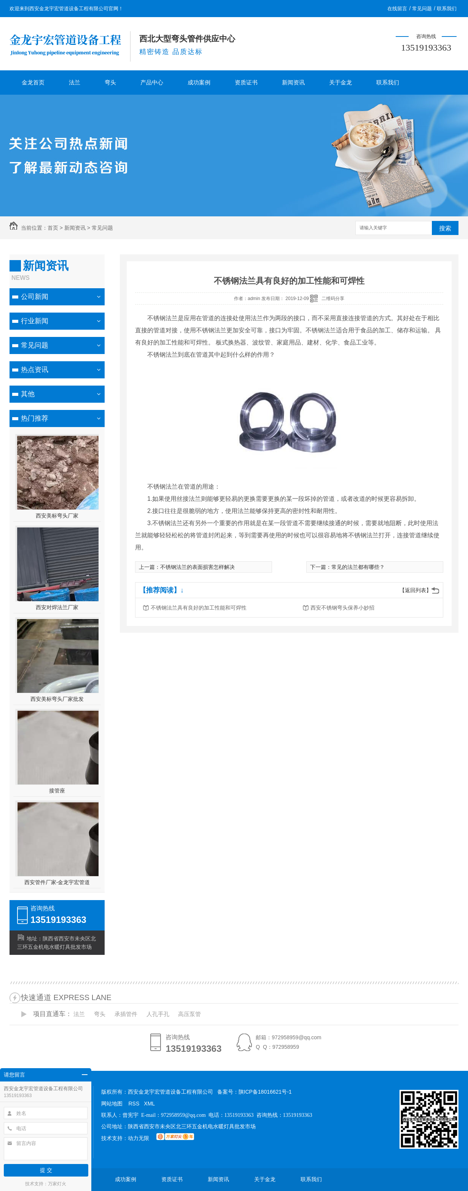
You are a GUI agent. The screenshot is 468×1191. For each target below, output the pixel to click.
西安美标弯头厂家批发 (57, 699)
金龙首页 (33, 82)
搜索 (445, 228)
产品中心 (151, 82)
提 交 (46, 1170)
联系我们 (447, 8)
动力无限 (138, 1138)
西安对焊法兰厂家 (57, 607)
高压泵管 (189, 1014)
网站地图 (112, 1103)
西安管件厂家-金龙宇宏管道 (57, 882)
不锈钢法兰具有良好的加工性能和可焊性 (199, 608)
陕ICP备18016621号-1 (265, 1092)
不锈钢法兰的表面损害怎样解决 (197, 567)
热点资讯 (34, 369)
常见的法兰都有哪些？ (358, 567)
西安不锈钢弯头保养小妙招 (342, 608)
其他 (28, 394)
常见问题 (422, 8)
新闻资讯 (293, 82)
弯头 (110, 82)
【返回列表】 (415, 590)
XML (149, 1103)
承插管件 (126, 1014)
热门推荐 (34, 418)
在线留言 (397, 8)
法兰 (74, 82)
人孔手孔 (157, 1014)
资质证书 (246, 82)
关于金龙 (340, 82)
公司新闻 (34, 296)
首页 (53, 228)
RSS (134, 1103)
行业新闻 (34, 321)
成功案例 (199, 82)
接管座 (57, 791)
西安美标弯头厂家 (57, 516)
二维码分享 (333, 298)
